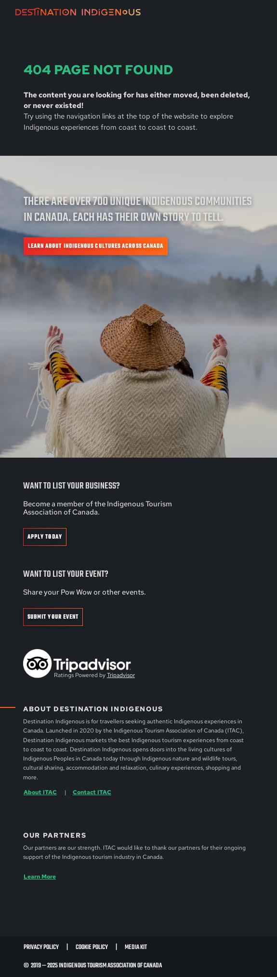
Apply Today (44, 537)
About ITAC (40, 792)
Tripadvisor (121, 675)
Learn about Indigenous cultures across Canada (96, 246)
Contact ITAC (92, 792)
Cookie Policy (92, 947)
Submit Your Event (53, 617)
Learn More (40, 877)
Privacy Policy (41, 947)
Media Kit (136, 947)
